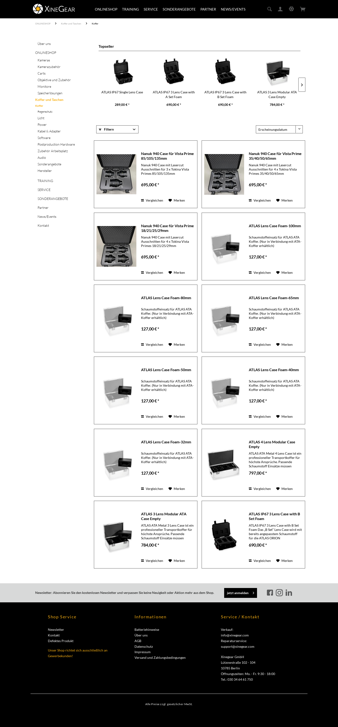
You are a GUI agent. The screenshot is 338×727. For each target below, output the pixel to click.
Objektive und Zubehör (54, 80)
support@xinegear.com (237, 646)
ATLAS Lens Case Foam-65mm (274, 297)
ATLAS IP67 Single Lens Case (122, 92)
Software (44, 138)
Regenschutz (45, 111)
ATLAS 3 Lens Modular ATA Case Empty (277, 94)
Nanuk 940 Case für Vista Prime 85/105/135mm (167, 155)
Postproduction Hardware (56, 144)
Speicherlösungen (50, 93)
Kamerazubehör (49, 67)
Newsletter (56, 630)
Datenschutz (143, 646)
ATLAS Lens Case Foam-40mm (274, 369)
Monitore (44, 86)
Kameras (44, 60)
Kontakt (43, 225)
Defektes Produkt (60, 641)
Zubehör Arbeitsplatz (53, 151)
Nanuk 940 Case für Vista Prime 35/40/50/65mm (275, 155)
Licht (41, 118)
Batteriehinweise (146, 630)
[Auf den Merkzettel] (177, 200)
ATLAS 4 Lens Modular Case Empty (272, 444)
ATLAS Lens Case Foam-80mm (166, 297)
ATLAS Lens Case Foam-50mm (166, 369)
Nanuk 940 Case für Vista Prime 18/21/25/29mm (167, 228)
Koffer (39, 105)
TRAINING (45, 181)
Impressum (142, 652)
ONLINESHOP (45, 53)
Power (42, 125)
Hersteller (45, 171)
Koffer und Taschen (49, 100)
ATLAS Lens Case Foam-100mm (275, 225)
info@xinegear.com (235, 635)
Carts (42, 73)
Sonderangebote (49, 164)
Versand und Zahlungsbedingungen (160, 657)
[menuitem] (106, 9)
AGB (137, 641)
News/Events (47, 216)
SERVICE (44, 190)
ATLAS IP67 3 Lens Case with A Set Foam (174, 94)
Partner (43, 208)
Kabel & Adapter (49, 131)
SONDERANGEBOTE (53, 199)
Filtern (106, 129)
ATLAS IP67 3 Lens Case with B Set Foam (225, 94)
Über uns (44, 44)
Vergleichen (152, 200)
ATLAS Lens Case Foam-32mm (166, 442)
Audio (42, 157)
